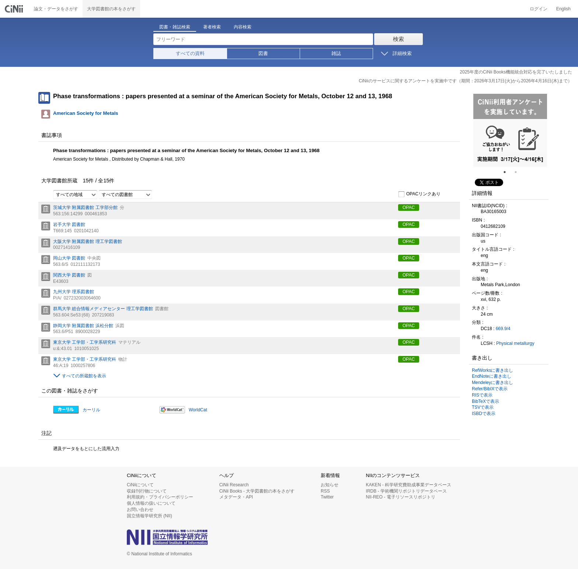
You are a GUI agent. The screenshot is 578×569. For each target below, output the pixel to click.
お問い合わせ (140, 509)
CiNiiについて (140, 484)
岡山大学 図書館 (69, 258)
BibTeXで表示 (485, 401)
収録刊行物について (147, 491)
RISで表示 (482, 395)
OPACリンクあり (419, 194)
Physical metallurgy (515, 343)
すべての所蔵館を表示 (84, 375)
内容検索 (242, 27)
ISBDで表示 (483, 413)
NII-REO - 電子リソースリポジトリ (400, 497)
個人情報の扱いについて (151, 503)
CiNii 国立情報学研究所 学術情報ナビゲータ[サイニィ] (14, 9)
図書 (263, 53)
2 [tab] (518, 172)
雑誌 (336, 53)
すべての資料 (190, 53)
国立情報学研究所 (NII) (149, 515)
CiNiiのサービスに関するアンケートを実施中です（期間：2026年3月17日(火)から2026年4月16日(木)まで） (465, 80)
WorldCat (198, 409)
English (563, 8)
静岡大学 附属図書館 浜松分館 (83, 325)
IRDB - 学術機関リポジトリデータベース (406, 491)
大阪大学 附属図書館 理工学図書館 (87, 241)
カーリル (91, 409)
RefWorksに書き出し (492, 370)
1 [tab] (507, 172)
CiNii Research (234, 484)
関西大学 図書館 (69, 275)
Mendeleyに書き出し (492, 382)
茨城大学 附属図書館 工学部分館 (85, 207)
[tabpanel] (510, 130)
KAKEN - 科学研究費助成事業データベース (408, 484)
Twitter (327, 497)
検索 (398, 39)
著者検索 (212, 27)
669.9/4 (503, 328)
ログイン (538, 8)
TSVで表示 (483, 407)
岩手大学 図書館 (69, 224)
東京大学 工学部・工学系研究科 (84, 342)
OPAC (409, 207)
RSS (325, 491)
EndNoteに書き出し (491, 376)
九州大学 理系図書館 (73, 291)
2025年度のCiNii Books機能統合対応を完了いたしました (516, 72)
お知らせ (329, 484)
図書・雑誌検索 (174, 27)
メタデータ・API (236, 497)
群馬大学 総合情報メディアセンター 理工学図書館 (103, 308)
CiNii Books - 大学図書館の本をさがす (257, 491)
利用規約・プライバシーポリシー (160, 497)
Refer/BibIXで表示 (490, 388)
